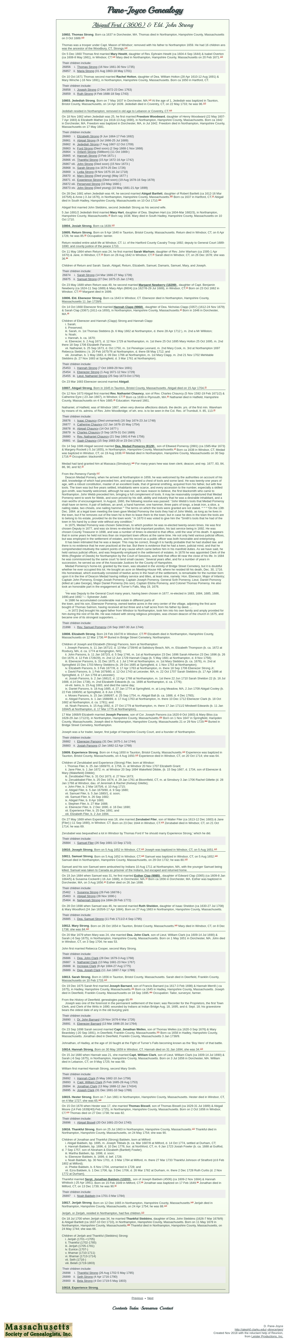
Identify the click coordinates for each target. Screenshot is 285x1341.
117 (98, 473)
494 (145, 633)
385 (171, 196)
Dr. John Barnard (88, 1019)
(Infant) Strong (86, 152)
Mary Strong (85, 175)
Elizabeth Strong (88, 136)
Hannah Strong (87, 155)
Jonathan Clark (87, 1086)
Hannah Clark (86, 1078)
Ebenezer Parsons (89, 741)
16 (213, 196)
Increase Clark (86, 966)
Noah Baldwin (86, 1196)
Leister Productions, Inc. (267, 1336)
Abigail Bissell (86, 1122)
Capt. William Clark (90, 1082)
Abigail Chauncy (88, 428)
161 (150, 992)
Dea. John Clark (87, 958)
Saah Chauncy (87, 440)
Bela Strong (85, 1280)
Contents (119, 1308)
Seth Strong (85, 1276)
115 (82, 37)
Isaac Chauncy (87, 420)
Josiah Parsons (87, 745)
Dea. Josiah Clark (89, 970)
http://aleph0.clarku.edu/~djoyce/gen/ (259, 1329)
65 (142, 1182)
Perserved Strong (88, 184)
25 (187, 288)
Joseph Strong (86, 89)
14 (147, 878)
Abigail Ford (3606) (118, 25)
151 (132, 989)
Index (134, 1308)
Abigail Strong (86, 140)
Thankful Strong (87, 159)
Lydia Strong (85, 172)
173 (80, 291)
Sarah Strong (86, 167)
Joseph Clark (86, 1090)
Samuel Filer (85, 843)
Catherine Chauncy (90, 424)
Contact (166, 1308)
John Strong (85, 164)
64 (198, 1182)
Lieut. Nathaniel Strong (92, 376)
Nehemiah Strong (88, 900)
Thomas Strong (87, 67)
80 (86, 235)
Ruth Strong (85, 93)
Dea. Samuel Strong (90, 919)
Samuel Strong (87, 279)
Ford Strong (85, 148)
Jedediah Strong (88, 144)
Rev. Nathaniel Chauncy (93, 436)
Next (150, 1298)
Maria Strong (85, 71)
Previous (137, 1298)
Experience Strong (89, 180)
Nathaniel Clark (87, 962)
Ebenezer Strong (88, 372)
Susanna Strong (87, 892)
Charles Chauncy (88, 432)
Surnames (149, 1308)
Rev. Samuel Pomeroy (92, 627)
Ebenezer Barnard (89, 1023)
